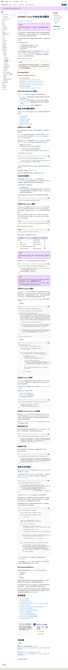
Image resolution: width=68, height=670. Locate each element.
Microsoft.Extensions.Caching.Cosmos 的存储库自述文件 (31, 606)
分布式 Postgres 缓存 (24, 120)
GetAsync (24, 97)
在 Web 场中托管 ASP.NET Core (26, 618)
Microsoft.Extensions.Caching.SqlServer (36, 81)
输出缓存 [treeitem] (6, 62)
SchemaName (35, 279)
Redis (19, 134)
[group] (34, 160)
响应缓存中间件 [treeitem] (7, 65)
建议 (21, 131)
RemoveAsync (27, 105)
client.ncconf (23, 395)
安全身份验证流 (26, 68)
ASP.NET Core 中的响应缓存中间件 (27, 613)
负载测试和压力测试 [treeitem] (7, 79)
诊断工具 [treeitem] (5, 77)
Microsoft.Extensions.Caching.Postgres (27, 299)
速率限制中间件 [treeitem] (6, 67)
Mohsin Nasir (23, 21)
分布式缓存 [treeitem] (6, 60)
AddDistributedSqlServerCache (36, 207)
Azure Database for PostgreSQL (24, 291)
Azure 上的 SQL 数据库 (24, 600)
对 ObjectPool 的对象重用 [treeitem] (8, 74)
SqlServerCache (40, 255)
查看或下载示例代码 (22, 58)
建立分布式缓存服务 (57, 18)
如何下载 (30, 58)
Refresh (21, 102)
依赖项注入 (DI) (23, 471)
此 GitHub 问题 (40, 172)
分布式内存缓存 (23, 117)
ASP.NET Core (26, 12)
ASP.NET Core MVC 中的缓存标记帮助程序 (28, 615)
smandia (30, 21)
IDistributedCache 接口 (58, 16)
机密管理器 (31, 148)
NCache (39, 52)
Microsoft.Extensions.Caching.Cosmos (27, 421)
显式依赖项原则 (35, 563)
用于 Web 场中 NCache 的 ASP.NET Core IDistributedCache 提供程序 (34, 603)
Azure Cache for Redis (37, 136)
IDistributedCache (21, 56)
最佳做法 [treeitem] (5, 54)
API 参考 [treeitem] (3, 87)
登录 (66, 1)
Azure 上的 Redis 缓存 (24, 598)
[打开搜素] (63, 2)
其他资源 (55, 22)
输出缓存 (25, 142)
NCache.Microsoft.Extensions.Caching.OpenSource (30, 87)
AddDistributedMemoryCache (31, 179)
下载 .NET (64, 4)
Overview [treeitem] (4, 20)
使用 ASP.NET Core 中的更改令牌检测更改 (28, 610)
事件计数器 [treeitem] (5, 80)
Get (20, 97)
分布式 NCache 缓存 (24, 122)
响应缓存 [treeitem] (6, 64)
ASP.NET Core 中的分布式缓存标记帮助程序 (29, 616)
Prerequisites (56, 15)
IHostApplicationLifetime (25, 475)
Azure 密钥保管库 (45, 150)
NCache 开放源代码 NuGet (27, 393)
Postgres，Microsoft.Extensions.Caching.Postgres (32, 83)
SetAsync (24, 100)
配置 (40, 146)
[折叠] (14, 12)
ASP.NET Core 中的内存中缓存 (26, 608)
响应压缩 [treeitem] (5, 75)
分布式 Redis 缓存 (23, 116)
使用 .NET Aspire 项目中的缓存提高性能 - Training (27, 646)
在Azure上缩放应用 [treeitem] (6, 72)
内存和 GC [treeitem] (5, 70)
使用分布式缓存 (57, 19)
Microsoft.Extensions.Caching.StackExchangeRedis (30, 79)
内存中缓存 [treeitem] (6, 59)
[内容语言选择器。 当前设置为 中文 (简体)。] (4, 668)
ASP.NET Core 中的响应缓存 (25, 611)
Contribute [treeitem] (4, 89)
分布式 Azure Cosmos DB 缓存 (26, 124)
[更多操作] (49, 13)
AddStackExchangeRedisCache (39, 140)
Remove (21, 105)
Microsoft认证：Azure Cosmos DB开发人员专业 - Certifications (29, 652)
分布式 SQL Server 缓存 (25, 119)
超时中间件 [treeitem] (5, 69)
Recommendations (57, 21)
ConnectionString (22, 279)
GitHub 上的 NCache (25, 605)
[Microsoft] (2, 1)
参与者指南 (27, 629)
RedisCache (25, 140)
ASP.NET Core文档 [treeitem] (5, 19)
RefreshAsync (27, 102)
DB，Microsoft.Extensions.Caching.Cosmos (34, 84)
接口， (23, 414)
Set (20, 100)
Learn (19, 12)
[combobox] (8, 14)
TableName (41, 279)
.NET (21, 12)
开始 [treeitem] (3, 22)
